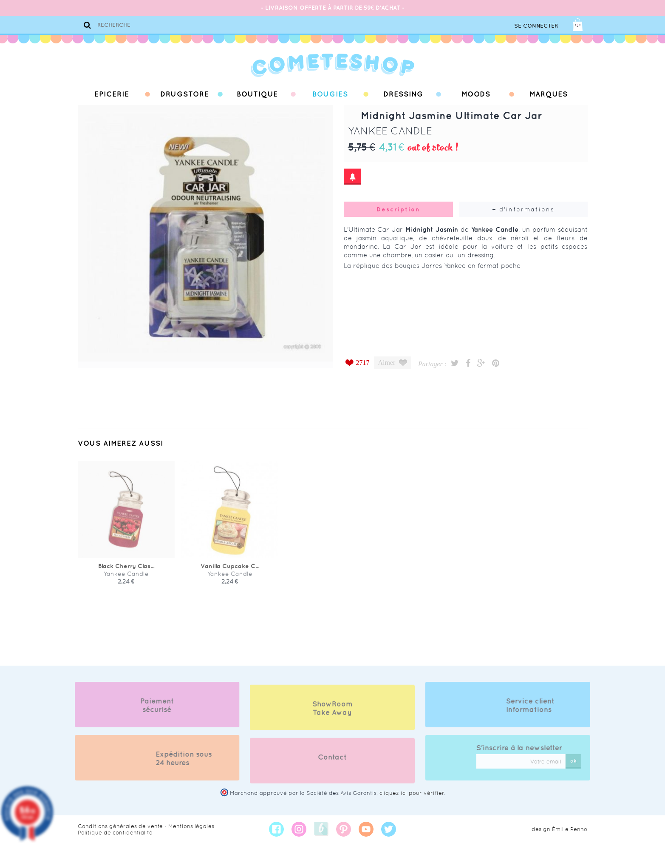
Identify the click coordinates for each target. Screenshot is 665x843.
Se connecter (536, 26)
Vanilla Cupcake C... (230, 573)
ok (580, 760)
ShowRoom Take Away (332, 714)
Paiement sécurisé (150, 705)
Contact (332, 764)
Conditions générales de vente (120, 826)
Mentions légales (191, 826)
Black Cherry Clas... (126, 573)
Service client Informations (537, 705)
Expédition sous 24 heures (176, 758)
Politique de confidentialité (115, 832)
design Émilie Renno (559, 829)
